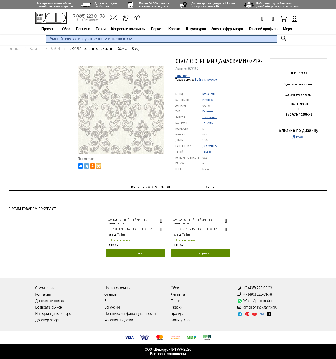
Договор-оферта (48, 320)
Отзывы (110, 294)
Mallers (121, 234)
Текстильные (209, 117)
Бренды (177, 313)
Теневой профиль (263, 29)
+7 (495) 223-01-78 (254, 294)
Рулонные (207, 111)
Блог (108, 300)
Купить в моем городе (151, 187)
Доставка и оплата (50, 300)
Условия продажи (118, 320)
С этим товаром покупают (32, 208)
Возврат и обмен (48, 307)
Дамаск (206, 151)
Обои (66, 29)
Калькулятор (181, 320)
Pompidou (183, 76)
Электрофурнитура (227, 29)
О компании (44, 288)
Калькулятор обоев (298, 95)
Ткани (100, 29)
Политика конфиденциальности (130, 313)
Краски (174, 29)
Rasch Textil (208, 94)
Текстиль (207, 123)
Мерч (287, 29)
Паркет (157, 29)
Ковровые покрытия (128, 29)
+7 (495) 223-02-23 (254, 288)
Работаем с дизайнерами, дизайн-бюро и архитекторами (277, 5)
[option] (135, 235)
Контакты (43, 294)
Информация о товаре (53, 313)
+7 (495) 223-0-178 (88, 16)
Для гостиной (209, 146)
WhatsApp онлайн (254, 301)
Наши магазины (117, 288)
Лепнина (83, 29)
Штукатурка (196, 29)
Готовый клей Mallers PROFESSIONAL (131, 229)
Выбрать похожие (206, 79)
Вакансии (112, 307)
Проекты (48, 29)
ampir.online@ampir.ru (257, 307)
